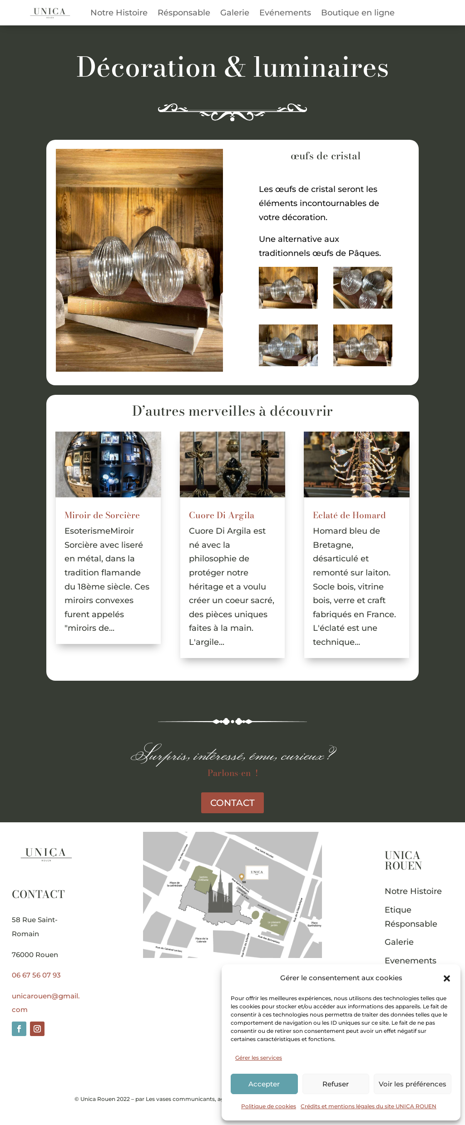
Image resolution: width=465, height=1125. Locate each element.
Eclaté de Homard (349, 515)
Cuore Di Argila (221, 515)
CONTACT (232, 802)
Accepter (264, 1084)
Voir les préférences (412, 1084)
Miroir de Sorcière (102, 515)
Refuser (335, 1084)
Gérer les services (258, 1057)
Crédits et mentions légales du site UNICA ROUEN (368, 1106)
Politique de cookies (268, 1106)
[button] (446, 978)
